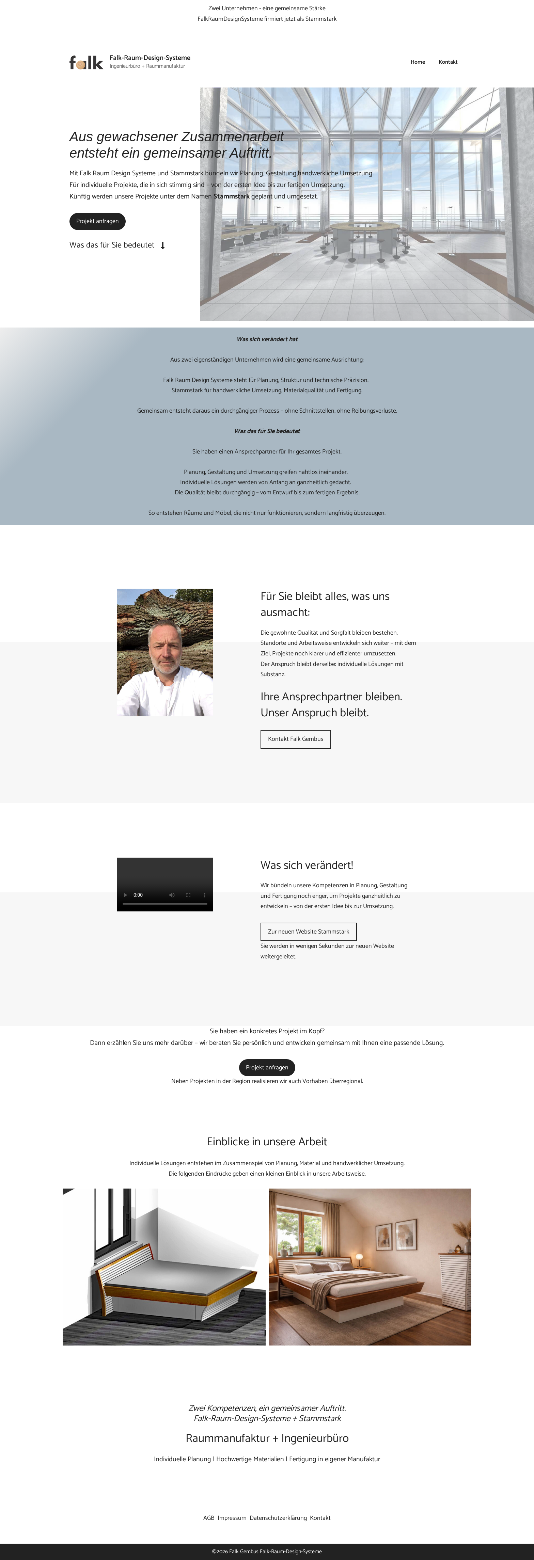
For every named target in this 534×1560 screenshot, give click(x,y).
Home (418, 62)
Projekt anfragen (97, 221)
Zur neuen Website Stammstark (308, 932)
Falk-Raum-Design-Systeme (150, 58)
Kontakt (448, 62)
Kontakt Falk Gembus (296, 739)
